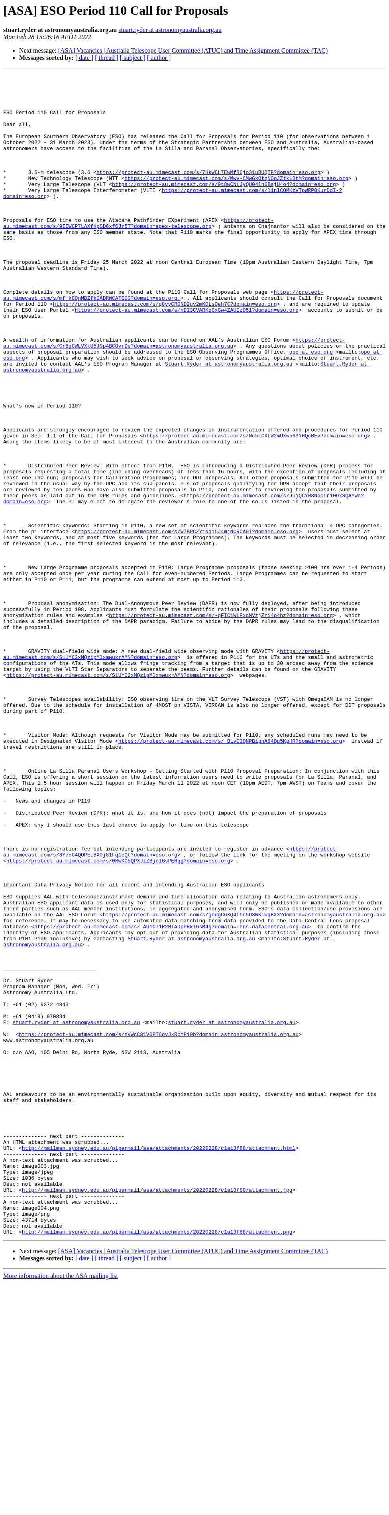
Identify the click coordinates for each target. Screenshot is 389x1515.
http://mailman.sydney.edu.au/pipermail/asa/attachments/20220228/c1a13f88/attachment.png (157, 1464)
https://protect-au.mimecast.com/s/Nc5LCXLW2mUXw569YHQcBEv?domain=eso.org (255, 508)
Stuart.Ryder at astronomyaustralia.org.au (229, 422)
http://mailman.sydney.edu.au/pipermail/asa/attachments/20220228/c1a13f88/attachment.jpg (157, 1413)
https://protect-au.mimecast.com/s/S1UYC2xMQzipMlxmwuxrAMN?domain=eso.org (166, 770)
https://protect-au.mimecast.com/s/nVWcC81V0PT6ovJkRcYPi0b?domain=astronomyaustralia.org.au (159, 1226)
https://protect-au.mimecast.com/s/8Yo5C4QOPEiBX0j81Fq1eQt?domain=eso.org (171, 1008)
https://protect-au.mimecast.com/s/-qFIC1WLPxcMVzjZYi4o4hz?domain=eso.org (221, 724)
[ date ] (84, 57)
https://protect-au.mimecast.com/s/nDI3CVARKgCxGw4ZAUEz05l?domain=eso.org (187, 357)
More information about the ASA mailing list (60, 1508)
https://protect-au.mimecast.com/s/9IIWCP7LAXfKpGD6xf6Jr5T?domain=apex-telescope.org (138, 253)
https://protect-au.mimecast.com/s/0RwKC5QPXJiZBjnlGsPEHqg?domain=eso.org (118, 1018)
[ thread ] (106, 57)
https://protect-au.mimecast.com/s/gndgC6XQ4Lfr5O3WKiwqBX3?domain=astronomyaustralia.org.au (243, 1083)
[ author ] (159, 57)
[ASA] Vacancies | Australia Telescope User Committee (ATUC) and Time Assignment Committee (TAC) (193, 50)
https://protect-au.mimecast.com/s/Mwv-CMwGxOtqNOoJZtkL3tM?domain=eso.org (236, 199)
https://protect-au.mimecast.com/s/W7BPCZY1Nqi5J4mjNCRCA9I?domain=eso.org (187, 623)
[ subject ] (132, 57)
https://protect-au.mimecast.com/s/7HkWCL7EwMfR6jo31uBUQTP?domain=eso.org (208, 192)
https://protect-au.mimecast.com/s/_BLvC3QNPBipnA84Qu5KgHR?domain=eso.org (230, 874)
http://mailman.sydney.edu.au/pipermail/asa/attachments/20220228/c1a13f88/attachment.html (158, 1363)
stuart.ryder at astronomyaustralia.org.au (170, 29)
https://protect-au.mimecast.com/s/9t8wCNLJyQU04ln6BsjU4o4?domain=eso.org (224, 206)
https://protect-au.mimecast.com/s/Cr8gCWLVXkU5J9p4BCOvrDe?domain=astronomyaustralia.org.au (174, 397)
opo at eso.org (311, 407)
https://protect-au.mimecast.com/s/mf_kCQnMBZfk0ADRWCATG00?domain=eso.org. (163, 339)
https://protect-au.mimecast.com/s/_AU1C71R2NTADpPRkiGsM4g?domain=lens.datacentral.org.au (171, 1097)
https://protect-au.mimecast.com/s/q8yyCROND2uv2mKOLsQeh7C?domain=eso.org (165, 350)
